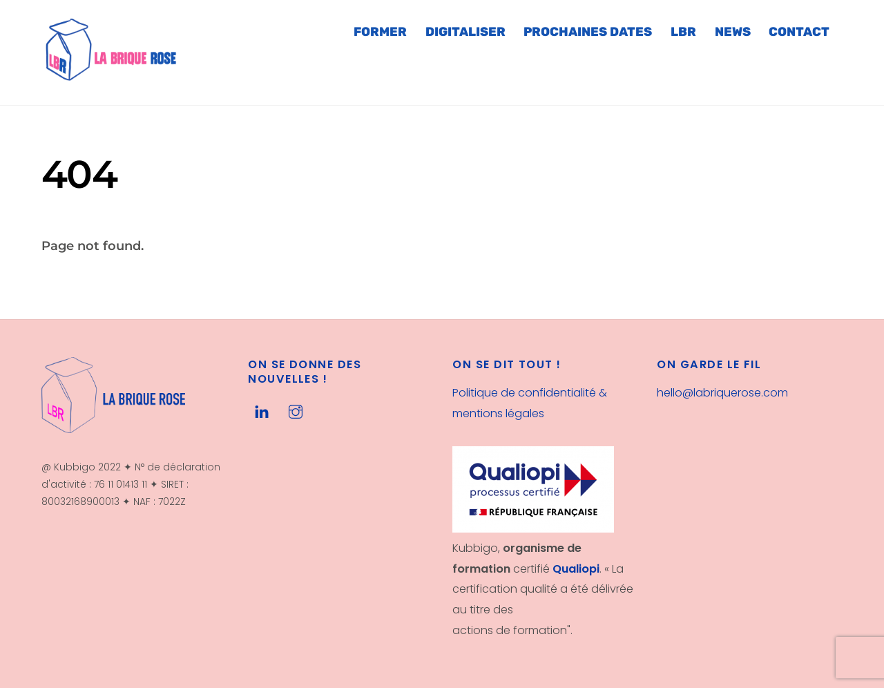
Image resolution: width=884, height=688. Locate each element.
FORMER (380, 31)
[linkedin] (262, 411)
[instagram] (295, 411)
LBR (683, 31)
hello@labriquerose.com (722, 393)
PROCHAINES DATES (587, 31)
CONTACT (799, 31)
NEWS (733, 31)
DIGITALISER (465, 31)
